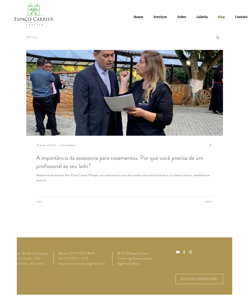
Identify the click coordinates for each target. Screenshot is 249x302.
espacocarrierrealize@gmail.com (82, 263)
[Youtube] (178, 252)
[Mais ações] (212, 145)
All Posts (31, 37)
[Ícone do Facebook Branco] (184, 252)
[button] (218, 37)
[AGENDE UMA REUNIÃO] (199, 279)
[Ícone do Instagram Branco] (190, 252)
